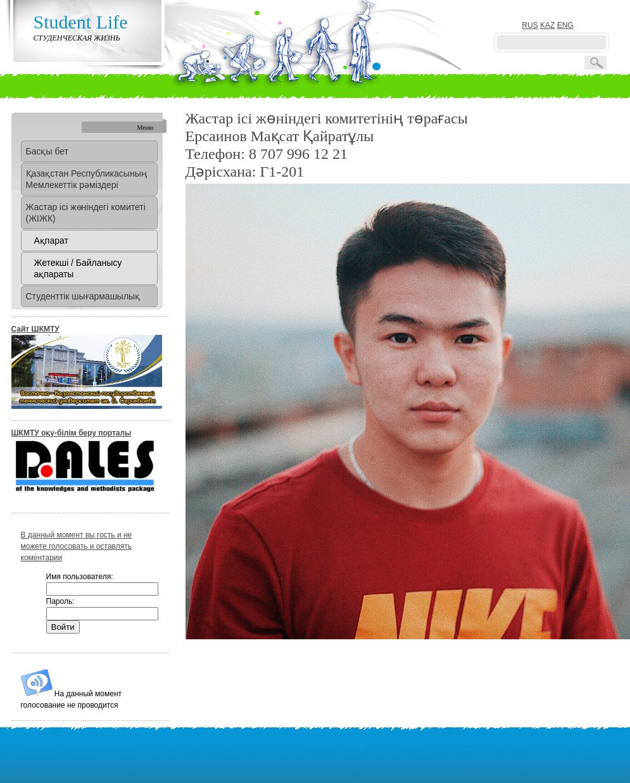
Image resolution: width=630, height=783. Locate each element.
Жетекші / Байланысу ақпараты (78, 268)
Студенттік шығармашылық (83, 296)
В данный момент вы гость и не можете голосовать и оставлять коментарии (76, 546)
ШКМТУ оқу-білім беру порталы (71, 433)
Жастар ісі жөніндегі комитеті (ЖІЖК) (86, 212)
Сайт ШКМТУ (35, 329)
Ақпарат (51, 240)
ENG (565, 25)
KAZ (547, 25)
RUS (530, 25)
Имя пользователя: (79, 576)
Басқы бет (47, 151)
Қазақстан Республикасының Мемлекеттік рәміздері (86, 179)
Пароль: (60, 601)
